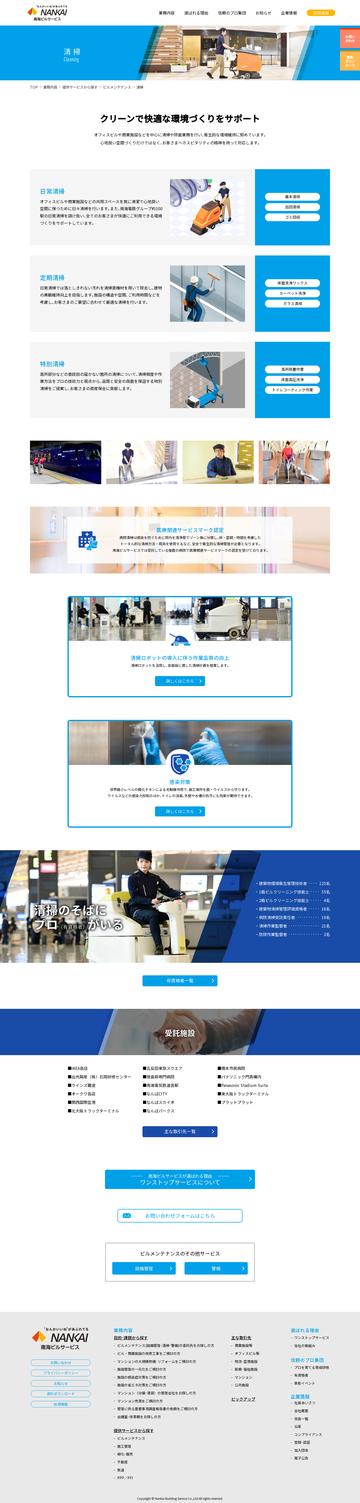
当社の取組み (304, 1345)
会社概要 (301, 1410)
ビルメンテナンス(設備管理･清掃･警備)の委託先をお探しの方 (165, 1345)
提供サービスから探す (80, 87)
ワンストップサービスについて (180, 1179)
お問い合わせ (60, 1362)
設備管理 (144, 1268)
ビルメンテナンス (117, 87)
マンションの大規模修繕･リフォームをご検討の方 (156, 1361)
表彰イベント (304, 1383)
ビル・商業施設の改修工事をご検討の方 (148, 1353)
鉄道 (120, 1469)
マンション (243, 1377)
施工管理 (124, 1446)
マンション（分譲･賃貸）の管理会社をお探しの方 (156, 1392)
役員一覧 (301, 1418)
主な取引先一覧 (180, 1131)
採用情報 (61, 1404)
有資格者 (301, 1375)
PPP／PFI (125, 1477)
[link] (247, 13)
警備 (216, 1268)
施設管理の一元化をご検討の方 (141, 1369)
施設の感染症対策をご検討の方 (141, 1377)
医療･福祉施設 (246, 1369)
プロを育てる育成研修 (311, 1367)
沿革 (297, 1426)
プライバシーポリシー (60, 1372)
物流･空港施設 (246, 1361)
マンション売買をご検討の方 (140, 1400)
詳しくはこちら (180, 681)
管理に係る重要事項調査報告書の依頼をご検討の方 (157, 1408)
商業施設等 (243, 1345)
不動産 (122, 1461)
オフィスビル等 (247, 1353)
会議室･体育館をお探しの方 (139, 1416)
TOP (34, 87)
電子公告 (301, 1457)
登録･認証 (302, 1442)
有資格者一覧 (180, 980)
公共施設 (242, 1384)
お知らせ (61, 1383)
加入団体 (301, 1450)
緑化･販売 (125, 1453)
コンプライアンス (308, 1434)
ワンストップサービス (311, 1337)
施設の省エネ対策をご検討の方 (141, 1384)
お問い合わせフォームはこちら (180, 1215)
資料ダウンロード (61, 1393)
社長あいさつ (304, 1402)
